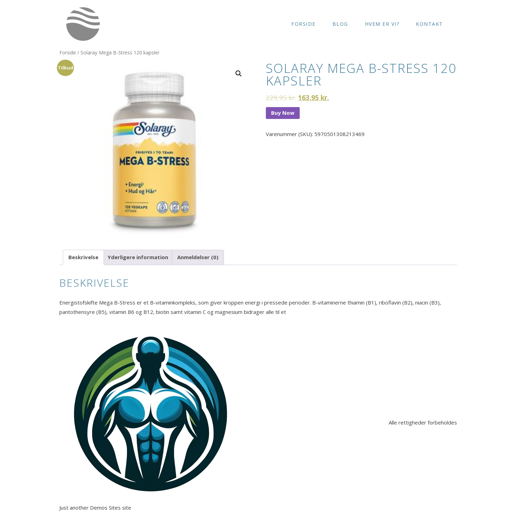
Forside (303, 24)
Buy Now (282, 112)
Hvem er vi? (382, 24)
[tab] (83, 257)
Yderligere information (137, 257)
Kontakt (429, 24)
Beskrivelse (83, 257)
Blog (340, 24)
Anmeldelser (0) (197, 257)
